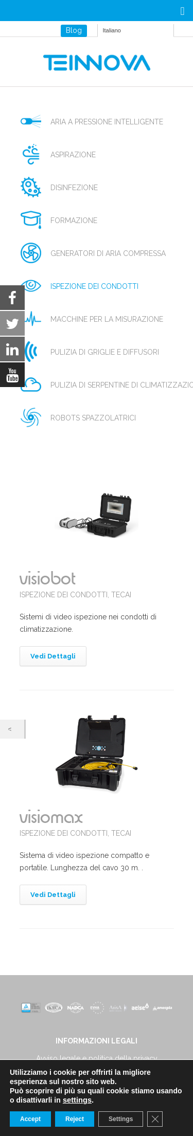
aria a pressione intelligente (106, 122)
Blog (74, 30)
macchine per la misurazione (106, 319)
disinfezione (74, 188)
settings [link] (77, 1100)
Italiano (112, 30)
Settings (121, 1119)
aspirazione (73, 155)
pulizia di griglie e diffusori (104, 352)
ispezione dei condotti (94, 286)
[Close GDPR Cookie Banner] (155, 1119)
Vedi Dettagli (53, 656)
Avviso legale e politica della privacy (96, 1058)
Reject (74, 1119)
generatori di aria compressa (108, 253)
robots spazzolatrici (93, 418)
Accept (30, 1119)
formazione (73, 220)
